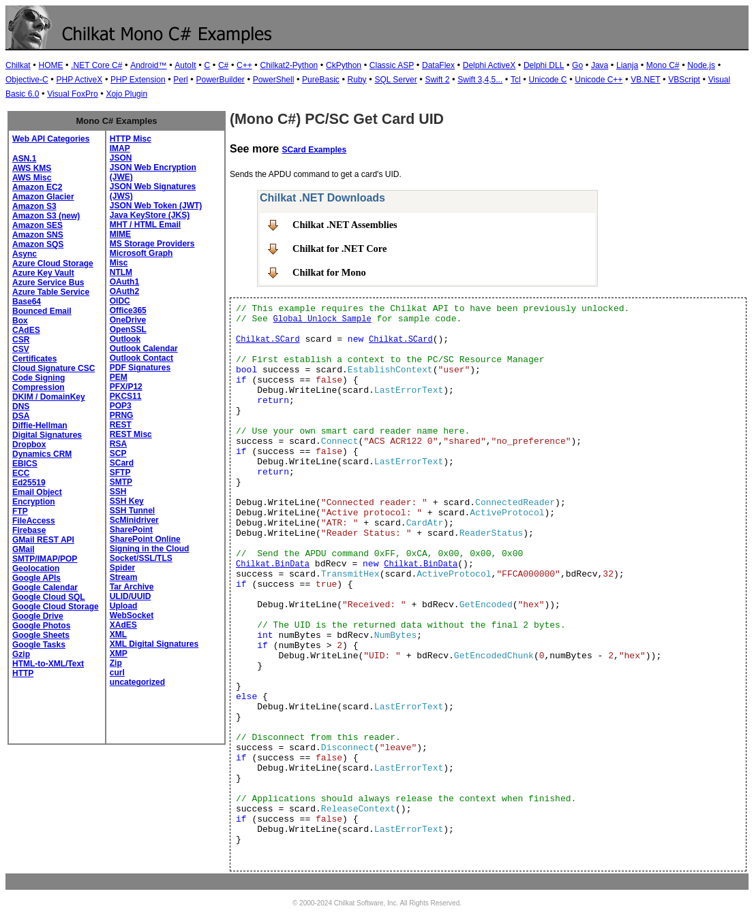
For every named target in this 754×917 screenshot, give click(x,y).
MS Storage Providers (152, 243)
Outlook (125, 339)
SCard (122, 463)
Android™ (148, 65)
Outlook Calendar (144, 348)
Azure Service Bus (48, 282)
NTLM (121, 272)
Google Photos (41, 625)
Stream (124, 577)
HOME (50, 65)
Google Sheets (41, 635)
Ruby (357, 79)
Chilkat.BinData (273, 564)
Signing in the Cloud (150, 548)
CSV (20, 349)
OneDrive (128, 320)
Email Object (37, 492)
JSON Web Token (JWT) (156, 205)
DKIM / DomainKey (48, 397)
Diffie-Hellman (39, 425)
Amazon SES (37, 225)
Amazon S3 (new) (46, 216)
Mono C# (663, 65)
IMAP (120, 148)
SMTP (121, 482)
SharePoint (131, 529)
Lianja (627, 65)
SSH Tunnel (132, 510)
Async (24, 254)
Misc (119, 263)
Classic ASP (392, 65)
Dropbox (29, 444)
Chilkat (18, 65)
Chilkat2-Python (289, 65)
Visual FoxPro (72, 94)
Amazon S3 (34, 206)
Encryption (33, 501)
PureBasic (321, 79)
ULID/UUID (130, 596)
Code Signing (38, 378)
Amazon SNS (37, 235)
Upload (124, 606)
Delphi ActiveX (489, 65)
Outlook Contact (141, 358)
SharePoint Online (145, 539)
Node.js (701, 65)
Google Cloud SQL (48, 597)
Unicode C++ (598, 79)
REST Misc (131, 434)
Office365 (128, 310)
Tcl (516, 79)
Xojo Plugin (126, 94)
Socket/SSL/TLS (141, 558)
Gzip (21, 654)
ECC (20, 473)
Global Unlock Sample (322, 319)
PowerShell (274, 79)
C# (223, 65)
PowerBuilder (220, 79)
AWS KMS (31, 168)
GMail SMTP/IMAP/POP (44, 554)
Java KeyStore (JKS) (150, 215)
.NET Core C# (96, 65)
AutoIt (185, 65)
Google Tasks (38, 644)
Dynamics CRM (42, 454)
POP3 (121, 406)
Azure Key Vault (43, 273)
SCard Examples (314, 150)
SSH (118, 491)
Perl (180, 79)
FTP (20, 511)
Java (599, 65)
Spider (122, 568)
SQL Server (395, 79)
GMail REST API (43, 540)
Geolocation (35, 568)
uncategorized (137, 682)
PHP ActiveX (79, 79)
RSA (118, 444)
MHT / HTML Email (145, 224)
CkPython (343, 65)
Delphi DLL (544, 65)
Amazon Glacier (43, 197)
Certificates (34, 359)
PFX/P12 (126, 386)
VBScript (684, 79)
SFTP (120, 472)
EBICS (24, 463)
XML (118, 634)
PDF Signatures (140, 367)
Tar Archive (132, 587)
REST (121, 425)
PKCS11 (126, 396)
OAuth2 (124, 291)
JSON (121, 158)
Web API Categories (50, 139)
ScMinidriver (134, 520)
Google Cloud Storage (55, 606)
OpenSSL (128, 329)
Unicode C (547, 79)
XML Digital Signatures (154, 644)
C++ (244, 65)
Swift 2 (437, 79)
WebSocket (131, 615)
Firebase (29, 530)
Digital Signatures (47, 435)
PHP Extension (138, 79)
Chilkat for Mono (329, 272)
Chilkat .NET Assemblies (344, 224)
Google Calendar (45, 587)
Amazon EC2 (37, 187)
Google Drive (37, 616)
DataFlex (438, 65)
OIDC (120, 301)
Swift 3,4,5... (479, 79)
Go (577, 65)
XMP (118, 653)
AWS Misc (31, 177)
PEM (118, 377)
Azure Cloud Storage (52, 263)
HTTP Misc (130, 139)
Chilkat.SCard (268, 339)
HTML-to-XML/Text (48, 664)
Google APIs (36, 578)
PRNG (122, 415)
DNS (20, 406)
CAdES (26, 330)
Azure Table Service (50, 292)
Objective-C (26, 79)
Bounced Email (42, 311)
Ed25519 (29, 482)
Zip (116, 663)
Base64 (26, 301)
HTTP (22, 673)
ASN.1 (24, 158)
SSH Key (127, 501)
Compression (38, 387)
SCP (118, 453)
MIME (120, 234)
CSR (20, 339)
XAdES (123, 625)
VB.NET (645, 79)
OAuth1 (124, 282)
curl (117, 672)
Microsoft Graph (141, 253)
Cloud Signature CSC (53, 368)
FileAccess (33, 521)
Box (20, 320)
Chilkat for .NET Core (339, 248)
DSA (20, 416)
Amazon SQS (37, 244)
